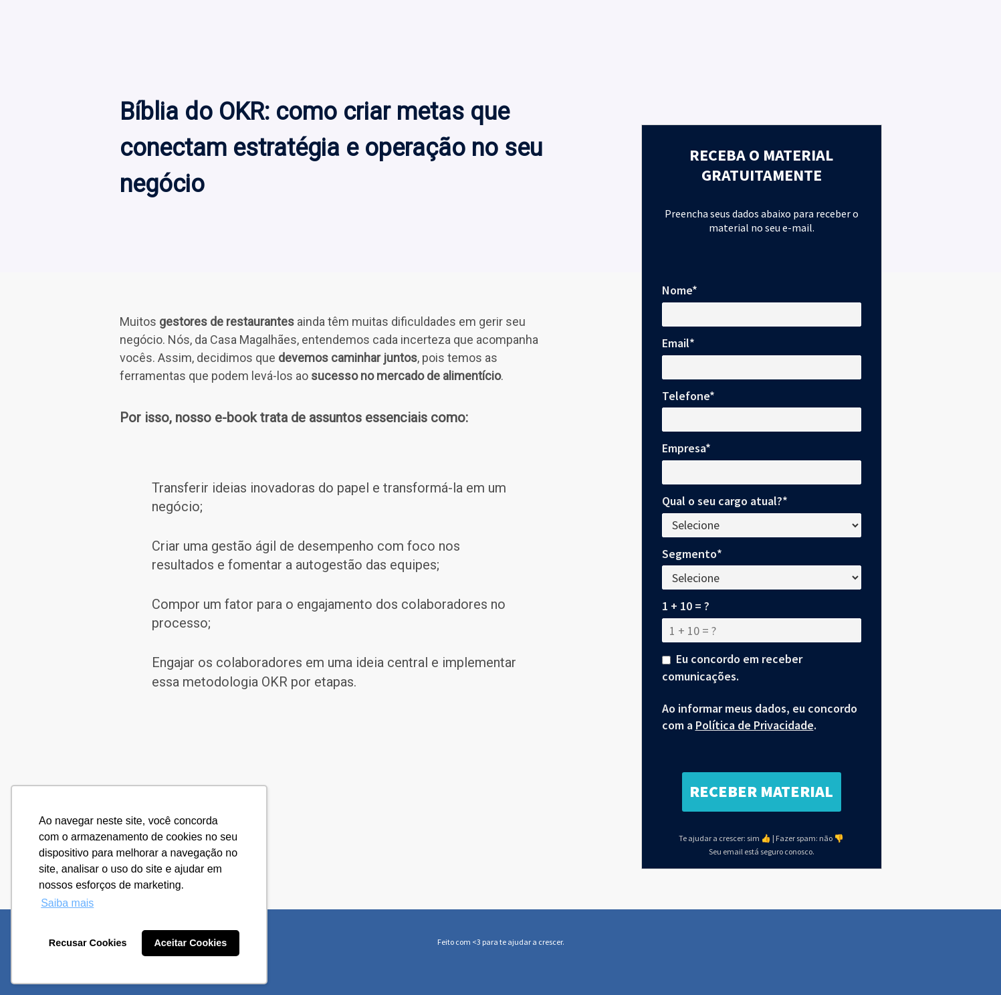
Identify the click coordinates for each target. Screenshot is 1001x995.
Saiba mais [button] (67, 903)
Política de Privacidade (754, 725)
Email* (678, 343)
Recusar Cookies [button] (88, 942)
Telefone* (688, 395)
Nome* (679, 290)
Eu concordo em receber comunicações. (732, 667)
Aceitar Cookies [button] (190, 942)
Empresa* (686, 448)
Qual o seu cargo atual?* (725, 501)
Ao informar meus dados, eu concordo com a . (759, 717)
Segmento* (692, 553)
